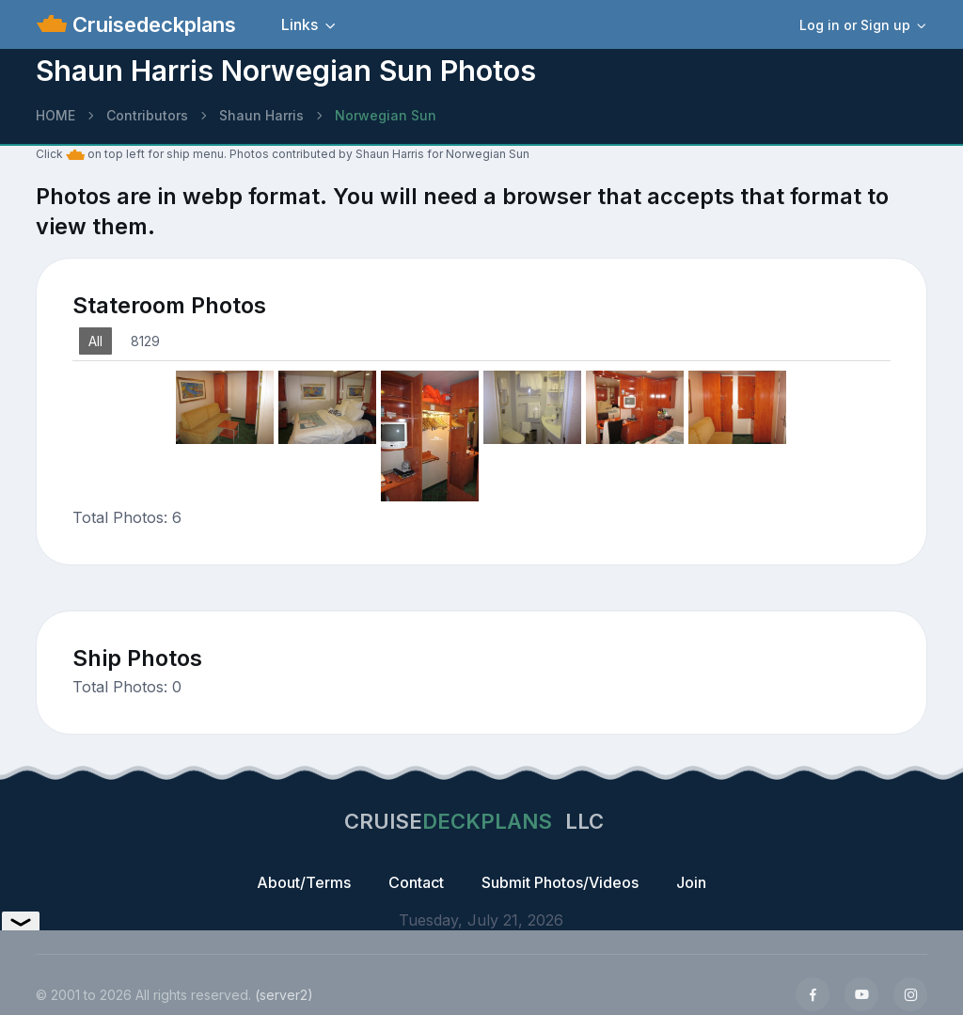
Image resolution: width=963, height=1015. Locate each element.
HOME (55, 115)
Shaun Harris (261, 115)
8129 (145, 341)
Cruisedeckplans (151, 24)
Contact (416, 882)
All (95, 341)
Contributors (147, 115)
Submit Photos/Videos (560, 882)
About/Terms (304, 882)
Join (691, 882)
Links (299, 24)
